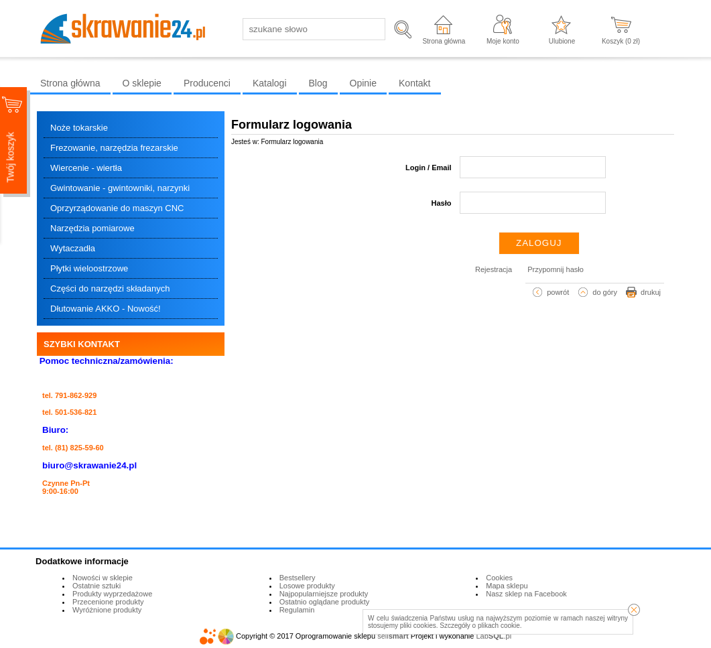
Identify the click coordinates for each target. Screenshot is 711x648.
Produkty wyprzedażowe (112, 594)
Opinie (363, 83)
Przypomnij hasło (555, 269)
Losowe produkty (307, 586)
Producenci (207, 83)
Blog (318, 83)
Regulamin (297, 610)
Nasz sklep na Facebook (526, 594)
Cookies (499, 578)
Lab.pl (494, 636)
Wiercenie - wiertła (86, 168)
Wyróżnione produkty (106, 610)
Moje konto (503, 41)
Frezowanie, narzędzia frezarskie (114, 148)
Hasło (442, 203)
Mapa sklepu (506, 586)
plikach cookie (499, 625)
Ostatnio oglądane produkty (324, 602)
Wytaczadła (72, 248)
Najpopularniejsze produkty (324, 594)
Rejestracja (493, 269)
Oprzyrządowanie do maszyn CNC (117, 208)
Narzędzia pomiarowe (92, 228)
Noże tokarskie (79, 128)
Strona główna (443, 41)
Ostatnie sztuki (96, 586)
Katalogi (270, 83)
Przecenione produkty (107, 602)
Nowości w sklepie (102, 578)
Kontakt (414, 83)
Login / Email (428, 168)
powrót (558, 292)
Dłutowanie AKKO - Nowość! (105, 309)
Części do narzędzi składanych (110, 288)
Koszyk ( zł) (621, 41)
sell (392, 636)
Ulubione (562, 41)
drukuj (651, 292)
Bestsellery (297, 578)
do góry (604, 292)
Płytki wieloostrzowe (89, 268)
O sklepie (142, 83)
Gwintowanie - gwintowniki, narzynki (120, 188)
